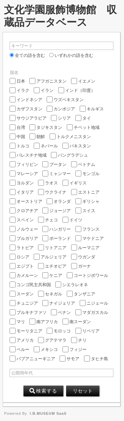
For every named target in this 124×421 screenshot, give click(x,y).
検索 (43, 391)
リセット (83, 391)
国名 (14, 72)
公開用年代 (22, 372)
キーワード (22, 45)
